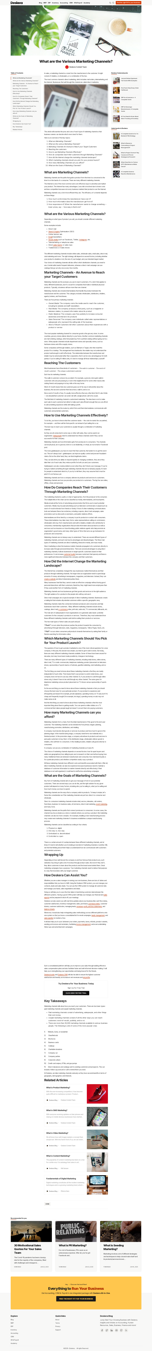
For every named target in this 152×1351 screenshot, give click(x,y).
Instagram (83, 240)
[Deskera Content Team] (76, 67)
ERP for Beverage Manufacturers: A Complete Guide (129, 109)
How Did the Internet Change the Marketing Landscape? (26, 102)
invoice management (83, 924)
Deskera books (49, 975)
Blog (40, 3)
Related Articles (17, 129)
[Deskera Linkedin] (112, 1330)
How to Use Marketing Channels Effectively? (22, 92)
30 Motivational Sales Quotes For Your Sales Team (27, 1249)
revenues (79, 906)
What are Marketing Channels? (22, 78)
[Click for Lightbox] (76, 105)
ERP (49, 3)
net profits (86, 977)
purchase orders (94, 904)
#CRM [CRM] (47, 1204)
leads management (98, 915)
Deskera (72, 1348)
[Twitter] (107, 1330)
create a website (50, 579)
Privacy (57, 1326)
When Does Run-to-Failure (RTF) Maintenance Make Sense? (129, 164)
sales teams (57, 245)
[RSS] (126, 1330)
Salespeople (57, 436)
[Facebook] (102, 1330)
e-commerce (63, 609)
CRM (71, 3)
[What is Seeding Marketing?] (120, 1231)
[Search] (113, 2)
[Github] (121, 1330)
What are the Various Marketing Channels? (25, 81)
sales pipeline (48, 918)
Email (50, 237)
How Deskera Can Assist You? (22, 124)
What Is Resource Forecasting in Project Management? (128, 145)
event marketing (101, 804)
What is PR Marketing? (73, 1245)
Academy (87, 3)
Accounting (64, 3)
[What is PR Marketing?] (76, 1231)
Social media (53, 240)
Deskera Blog (106, 1316)
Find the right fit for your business (128, 2)
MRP (45, 3)
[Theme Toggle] (110, 2)
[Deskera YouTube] (116, 1330)
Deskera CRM (63, 975)
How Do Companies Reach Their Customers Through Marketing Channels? (25, 97)
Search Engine (54, 231)
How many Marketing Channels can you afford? (25, 112)
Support (58, 1330)
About (57, 1319)
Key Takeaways (17, 126)
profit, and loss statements (93, 906)
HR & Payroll (78, 3)
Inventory (55, 3)
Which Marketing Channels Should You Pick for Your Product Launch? (24, 107)
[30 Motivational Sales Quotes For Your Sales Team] (31, 1231)
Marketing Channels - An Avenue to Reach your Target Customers (25, 84)
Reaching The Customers (20, 88)
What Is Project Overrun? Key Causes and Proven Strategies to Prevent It (130, 155)
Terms (57, 1323)
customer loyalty (69, 554)
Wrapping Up (17, 121)
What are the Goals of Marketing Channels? (23, 117)
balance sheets (49, 909)
